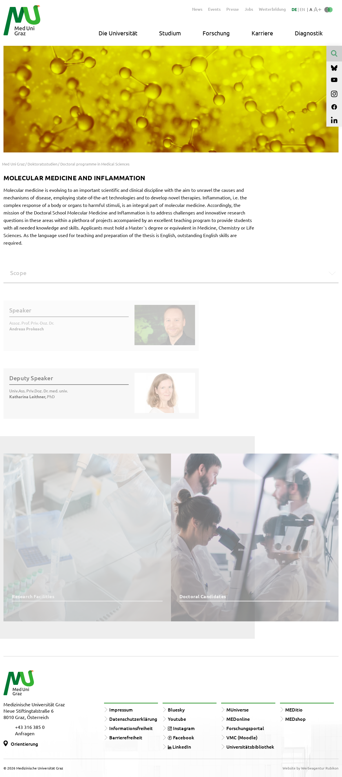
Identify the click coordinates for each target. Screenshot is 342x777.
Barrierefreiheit (125, 737)
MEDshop (295, 719)
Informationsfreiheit (131, 728)
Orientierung (24, 743)
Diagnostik (309, 33)
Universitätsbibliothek (250, 746)
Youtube (177, 719)
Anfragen (24, 733)
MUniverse (237, 709)
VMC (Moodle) (241, 737)
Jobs (249, 9)
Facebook (181, 737)
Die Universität (118, 33)
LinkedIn (179, 746)
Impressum (121, 709)
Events (214, 9)
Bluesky (176, 709)
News (197, 9)
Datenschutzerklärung (133, 719)
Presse (232, 9)
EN (302, 9)
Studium (170, 33)
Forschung (216, 33)
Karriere (262, 33)
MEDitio (294, 709)
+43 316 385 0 (30, 727)
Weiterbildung (272, 9)
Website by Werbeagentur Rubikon (311, 768)
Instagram (181, 728)
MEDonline (238, 719)
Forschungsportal (245, 728)
